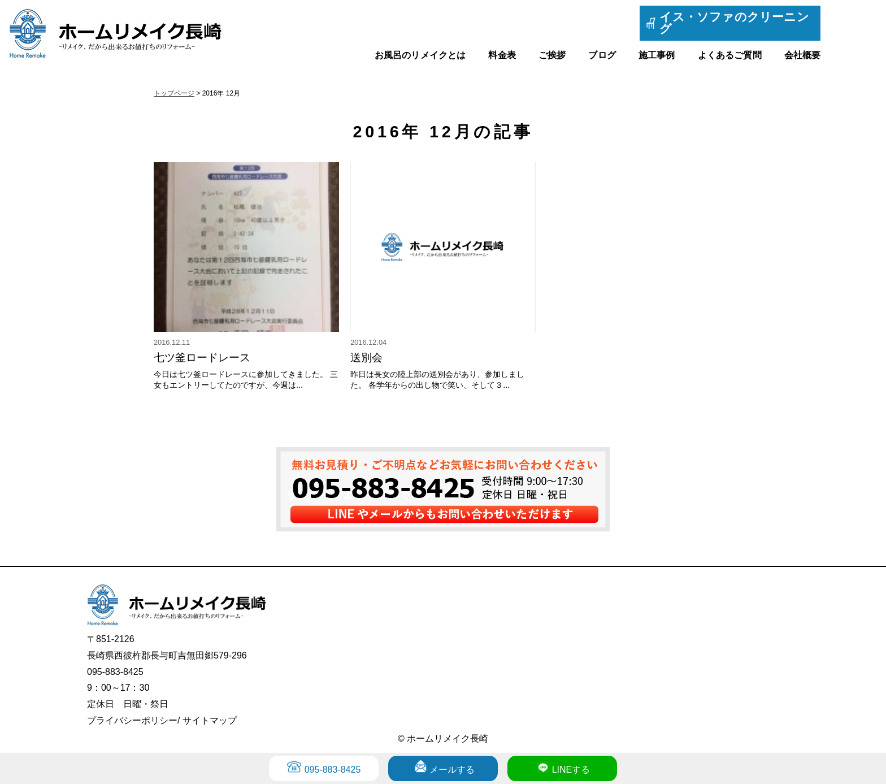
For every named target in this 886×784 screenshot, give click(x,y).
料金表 (501, 55)
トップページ (174, 93)
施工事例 (657, 55)
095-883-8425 (333, 769)
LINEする (571, 769)
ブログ (601, 55)
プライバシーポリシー (132, 720)
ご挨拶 (552, 55)
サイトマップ (210, 720)
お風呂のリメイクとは (420, 55)
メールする (452, 769)
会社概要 (802, 55)
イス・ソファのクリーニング (734, 22)
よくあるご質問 (730, 55)
